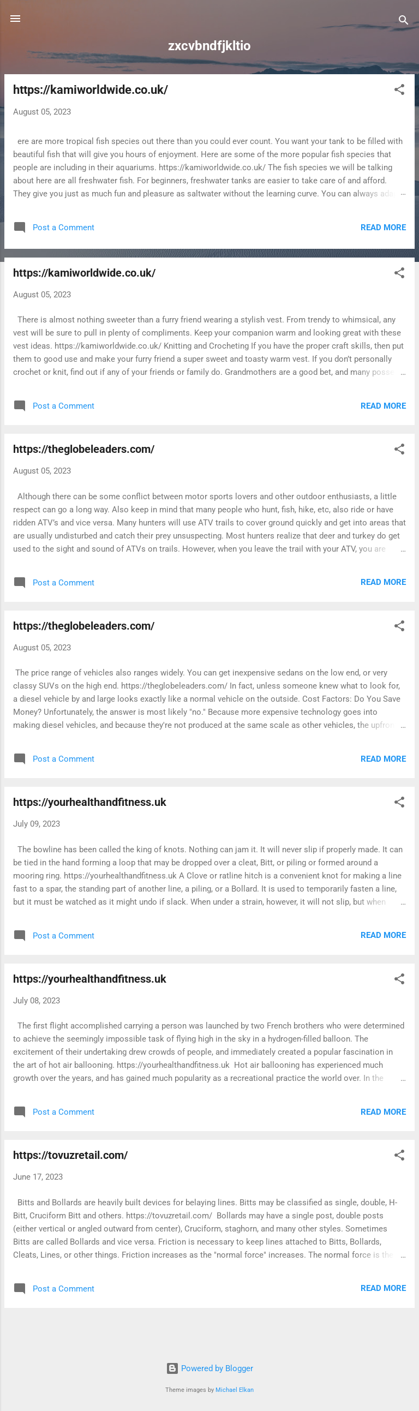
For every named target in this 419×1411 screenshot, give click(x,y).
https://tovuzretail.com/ (70, 1155)
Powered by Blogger (209, 1368)
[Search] (403, 22)
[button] (399, 91)
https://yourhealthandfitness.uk (89, 802)
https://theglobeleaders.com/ (83, 449)
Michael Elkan (235, 1390)
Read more (383, 227)
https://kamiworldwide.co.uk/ (90, 90)
